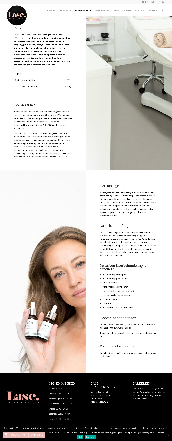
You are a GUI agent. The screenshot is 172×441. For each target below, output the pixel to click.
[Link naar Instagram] (163, 2)
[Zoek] (162, 10)
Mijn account (149, 2)
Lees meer (90, 437)
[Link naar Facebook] (159, 2)
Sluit (80, 437)
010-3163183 (97, 398)
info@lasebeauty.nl (99, 401)
